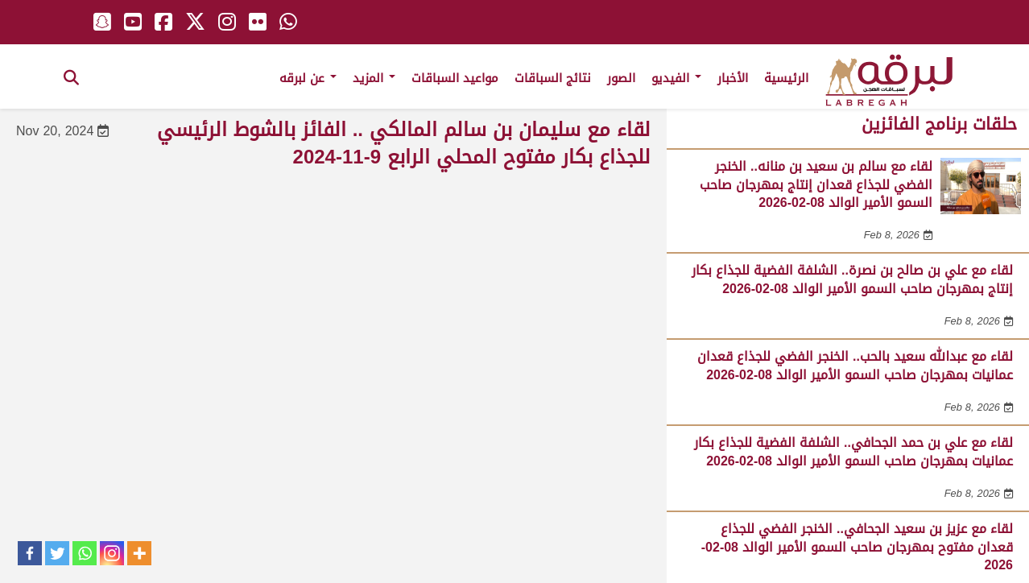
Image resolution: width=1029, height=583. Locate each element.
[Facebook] (30, 553)
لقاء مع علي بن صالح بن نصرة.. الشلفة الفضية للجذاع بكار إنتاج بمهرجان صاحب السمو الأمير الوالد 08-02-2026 (852, 279)
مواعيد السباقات (454, 78)
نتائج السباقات (552, 78)
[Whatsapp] (84, 553)
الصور (621, 78)
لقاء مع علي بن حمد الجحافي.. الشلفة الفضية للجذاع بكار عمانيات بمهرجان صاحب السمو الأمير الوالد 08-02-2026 (853, 451)
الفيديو (676, 78)
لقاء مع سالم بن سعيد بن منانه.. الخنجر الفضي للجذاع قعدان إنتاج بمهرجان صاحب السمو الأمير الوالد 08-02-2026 (816, 184)
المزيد (374, 78)
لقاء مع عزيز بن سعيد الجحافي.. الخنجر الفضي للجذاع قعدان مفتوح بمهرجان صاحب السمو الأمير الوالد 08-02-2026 (857, 546)
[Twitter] (57, 553)
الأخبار (732, 78)
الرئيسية (786, 78)
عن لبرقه (308, 78)
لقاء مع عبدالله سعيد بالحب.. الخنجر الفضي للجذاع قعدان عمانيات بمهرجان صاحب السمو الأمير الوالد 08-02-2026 (855, 365)
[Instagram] (112, 553)
